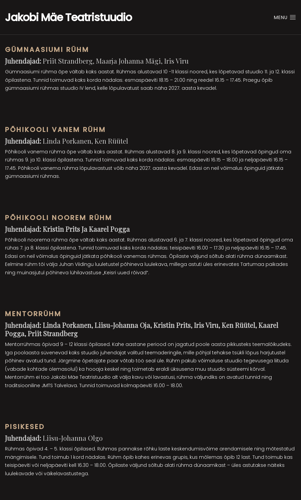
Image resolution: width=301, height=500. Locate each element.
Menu (285, 17)
